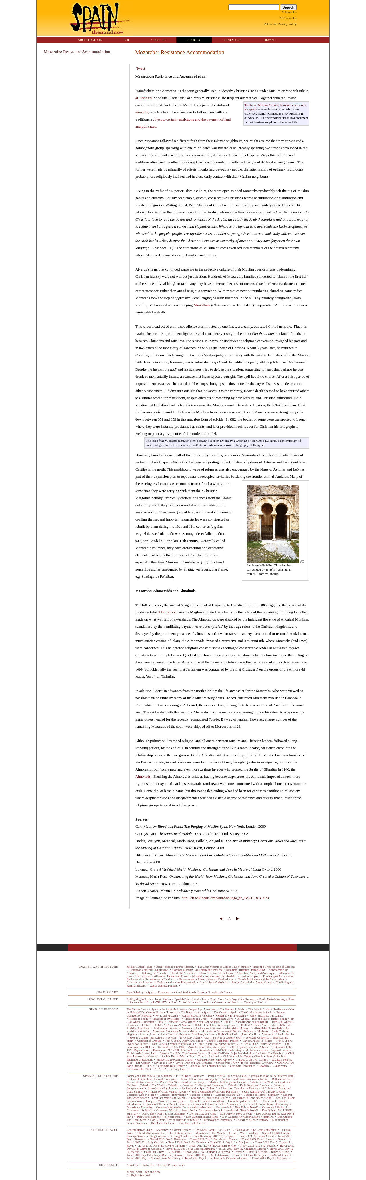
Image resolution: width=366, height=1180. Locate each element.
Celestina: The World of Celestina (159, 1085)
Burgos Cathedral (241, 982)
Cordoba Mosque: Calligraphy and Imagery (197, 969)
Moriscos (263, 1031)
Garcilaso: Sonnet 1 (201, 1094)
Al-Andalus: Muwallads (268, 1028)
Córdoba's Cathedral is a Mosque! (149, 969)
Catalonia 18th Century (171, 1065)
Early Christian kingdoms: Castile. (238, 1034)
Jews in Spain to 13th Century (147, 1037)
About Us (132, 1165)
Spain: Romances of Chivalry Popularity (215, 1091)
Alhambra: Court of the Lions (215, 973)
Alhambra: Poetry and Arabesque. (256, 973)
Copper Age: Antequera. (202, 1009)
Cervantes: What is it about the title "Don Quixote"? (228, 1110)
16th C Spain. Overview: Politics (184, 1040)
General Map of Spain (140, 1129)
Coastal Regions (182, 1129)
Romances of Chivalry (262, 1088)
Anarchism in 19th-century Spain (207, 1047)
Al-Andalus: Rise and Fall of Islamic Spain (262, 1018)
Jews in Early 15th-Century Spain (223, 1037)
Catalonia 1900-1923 (139, 1069)
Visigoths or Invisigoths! (166, 1018)
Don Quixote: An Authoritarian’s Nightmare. (248, 1116)
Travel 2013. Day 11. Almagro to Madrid (242, 1148)
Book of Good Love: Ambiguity (199, 1079)
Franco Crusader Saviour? (204, 1056)
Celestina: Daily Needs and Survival (248, 1085)
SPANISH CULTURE (103, 999)
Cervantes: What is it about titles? (176, 1110)
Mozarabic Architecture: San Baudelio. (215, 976)
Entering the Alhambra (155, 973)
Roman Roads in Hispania (196, 1015)
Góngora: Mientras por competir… (166, 1101)
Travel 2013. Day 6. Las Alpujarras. (231, 1142)
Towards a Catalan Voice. (273, 1065)
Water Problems (249, 1133)
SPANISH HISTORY (103, 1009)
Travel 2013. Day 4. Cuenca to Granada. (265, 1139)
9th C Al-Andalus (209, 1021)
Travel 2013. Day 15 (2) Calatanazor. (208, 1155)
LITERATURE (232, 39)
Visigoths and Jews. (222, 1018)
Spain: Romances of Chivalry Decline (263, 1091)
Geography (162, 1129)
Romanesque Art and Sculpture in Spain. (181, 992)
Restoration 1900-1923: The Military (220, 1050)
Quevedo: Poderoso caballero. (207, 1101)
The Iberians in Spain (232, 1009)
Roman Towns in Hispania (230, 1015)
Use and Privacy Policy (171, 1165)
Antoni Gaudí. (264, 982)
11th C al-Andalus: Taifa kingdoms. (215, 1025)
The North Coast (204, 1129)
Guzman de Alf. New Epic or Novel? (237, 1107)
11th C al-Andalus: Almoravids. (258, 1025)
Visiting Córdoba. (157, 1136)
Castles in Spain (250, 976)
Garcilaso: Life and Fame (141, 1094)
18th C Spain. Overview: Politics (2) (218, 1043)
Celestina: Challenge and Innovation (203, 1085)
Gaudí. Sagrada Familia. (163, 985)
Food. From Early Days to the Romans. (233, 999)
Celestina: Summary (192, 1082)
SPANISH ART (107, 992)
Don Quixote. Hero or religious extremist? (174, 1119)
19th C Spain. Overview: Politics (262, 1043)
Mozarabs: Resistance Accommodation (175, 1031)
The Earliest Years (137, 1009)
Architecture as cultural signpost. (175, 966)
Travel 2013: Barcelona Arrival (255, 1136)
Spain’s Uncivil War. (173, 1056)
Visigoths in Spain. (138, 1018)
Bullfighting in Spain (139, 999)
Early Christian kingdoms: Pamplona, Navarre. (187, 1034)
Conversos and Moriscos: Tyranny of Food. (239, 1002)
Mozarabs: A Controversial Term (220, 1031)
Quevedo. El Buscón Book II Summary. (216, 1104)
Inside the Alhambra (183, 973)
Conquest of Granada (149, 1040)
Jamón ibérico (162, 999)
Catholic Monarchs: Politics (223, 1040)
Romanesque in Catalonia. (160, 979)
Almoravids (167, 612)
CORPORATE (108, 1165)
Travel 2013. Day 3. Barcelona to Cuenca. (214, 1139)
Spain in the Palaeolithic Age (168, 1009)
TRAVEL (269, 39)
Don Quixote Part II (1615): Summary (163, 1113)
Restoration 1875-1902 (171, 1047)
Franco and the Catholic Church (175, 1059)
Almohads (142, 776)
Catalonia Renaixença (242, 1065)
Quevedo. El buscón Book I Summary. (167, 1104)
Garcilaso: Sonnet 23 (228, 1094)
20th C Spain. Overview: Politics (248, 1047)
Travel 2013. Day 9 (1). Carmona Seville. (212, 1145)
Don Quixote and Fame (202, 1113)
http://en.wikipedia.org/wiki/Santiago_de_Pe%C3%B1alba (225, 898)
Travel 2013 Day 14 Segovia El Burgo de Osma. (262, 1151)
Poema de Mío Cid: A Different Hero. (272, 1075)
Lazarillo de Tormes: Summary (261, 1094)
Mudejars (248, 1031)
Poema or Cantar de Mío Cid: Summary (150, 1075)
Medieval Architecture (140, 966)
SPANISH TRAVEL (104, 1129)
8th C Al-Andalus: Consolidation (176, 1021)
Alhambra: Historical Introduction (246, 969)
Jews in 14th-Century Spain (183, 1037)
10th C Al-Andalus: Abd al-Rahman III (246, 1021)
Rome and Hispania (167, 1015)
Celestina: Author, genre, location (227, 1082)
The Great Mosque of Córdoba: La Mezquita (223, 966)
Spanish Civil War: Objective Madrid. (230, 1053)
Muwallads (202, 305)
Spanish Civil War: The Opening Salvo (182, 1053)
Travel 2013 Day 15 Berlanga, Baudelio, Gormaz (155, 1155)
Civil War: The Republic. (270, 1053)
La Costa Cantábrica (264, 1129)
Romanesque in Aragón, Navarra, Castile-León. (206, 979)
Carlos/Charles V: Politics (257, 1040)
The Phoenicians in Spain (195, 1012)
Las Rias (222, 1129)
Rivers (232, 1133)
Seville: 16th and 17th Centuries (194, 1062)
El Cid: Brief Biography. (190, 1075)
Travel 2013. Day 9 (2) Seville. (257, 1145)
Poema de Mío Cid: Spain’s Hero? (227, 1075)
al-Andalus (143, 98)
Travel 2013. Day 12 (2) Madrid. (162, 1151)
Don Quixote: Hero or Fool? (236, 1113)
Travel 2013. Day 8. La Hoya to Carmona (161, 1145)
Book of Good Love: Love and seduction (245, 1079)
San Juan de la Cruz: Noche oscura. (252, 1097)
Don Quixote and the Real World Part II (159, 1116)
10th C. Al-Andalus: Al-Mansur (173, 1025)
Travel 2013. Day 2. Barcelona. (168, 1139)
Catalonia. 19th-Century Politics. (207, 1065)
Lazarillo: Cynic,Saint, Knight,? (169, 1097)
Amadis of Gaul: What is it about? (168, 1091)
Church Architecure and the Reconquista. (261, 979)
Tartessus (172, 1012)
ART (127, 39)
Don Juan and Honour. (192, 1123)
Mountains (201, 1133)
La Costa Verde (240, 1129)
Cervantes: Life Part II (140, 1110)
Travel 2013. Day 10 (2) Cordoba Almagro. (190, 1148)
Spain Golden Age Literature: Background (171, 1088)
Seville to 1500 (163, 1062)
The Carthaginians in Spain (256, 1012)
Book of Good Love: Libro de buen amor (153, 1079)
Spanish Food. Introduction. (190, 999)
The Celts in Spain (259, 1009)
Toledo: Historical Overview (257, 1062)
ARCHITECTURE (90, 39)
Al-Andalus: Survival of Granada (172, 1028)
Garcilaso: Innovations (172, 1094)
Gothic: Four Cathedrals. (214, 982)
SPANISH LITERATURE (100, 1075)
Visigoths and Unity (196, 1018)
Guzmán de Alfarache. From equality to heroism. (184, 1107)
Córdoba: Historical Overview (214, 1059)
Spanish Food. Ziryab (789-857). (148, 1002)
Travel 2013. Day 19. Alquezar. (269, 1158)
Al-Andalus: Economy (208, 1028)
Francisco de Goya (219, 992)
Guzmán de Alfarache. (140, 1107)
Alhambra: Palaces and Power (171, 976)
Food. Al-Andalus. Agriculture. (276, 999)
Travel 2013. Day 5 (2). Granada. (187, 1142)
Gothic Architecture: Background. (176, 982)
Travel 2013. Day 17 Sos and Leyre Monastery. (154, 1158)
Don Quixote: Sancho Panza (202, 1116)
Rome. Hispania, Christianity (266, 1015)
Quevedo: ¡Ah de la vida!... (244, 1101)
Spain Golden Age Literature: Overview (222, 1088)
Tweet (140, 68)
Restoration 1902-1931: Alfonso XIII (174, 1050)
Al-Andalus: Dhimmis (237, 1028)
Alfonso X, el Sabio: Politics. (278, 1034)
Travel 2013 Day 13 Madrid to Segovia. (207, 1151)
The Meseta (218, 1133)
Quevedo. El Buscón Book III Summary (265, 1104)
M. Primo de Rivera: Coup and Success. (268, 1050)
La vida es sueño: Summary (252, 1119)
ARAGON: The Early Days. (171, 1069)
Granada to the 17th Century (252, 1059)
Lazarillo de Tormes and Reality (209, 1097)
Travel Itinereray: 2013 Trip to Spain (213, 1136)
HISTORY (194, 39)
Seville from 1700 (227, 1062)
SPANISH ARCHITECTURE (98, 966)
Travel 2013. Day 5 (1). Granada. (146, 1142)
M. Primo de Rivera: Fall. (142, 1053)
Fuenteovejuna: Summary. (217, 1119)
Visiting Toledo (179, 1136)
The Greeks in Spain (225, 1012)
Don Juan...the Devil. (163, 1123)
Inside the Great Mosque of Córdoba (273, 966)
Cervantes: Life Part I (275, 1107)
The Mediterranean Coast (151, 1133)
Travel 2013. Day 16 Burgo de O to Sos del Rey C (261, 1155)
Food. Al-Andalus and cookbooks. (190, 1002)
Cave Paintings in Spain (141, 992)
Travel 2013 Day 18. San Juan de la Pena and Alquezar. (216, 1158)
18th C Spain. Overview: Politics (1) (172, 1043)
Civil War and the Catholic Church (243, 1056)
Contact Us (148, 1165)
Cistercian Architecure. (140, 982)
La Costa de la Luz (180, 1133)
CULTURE (158, 39)
